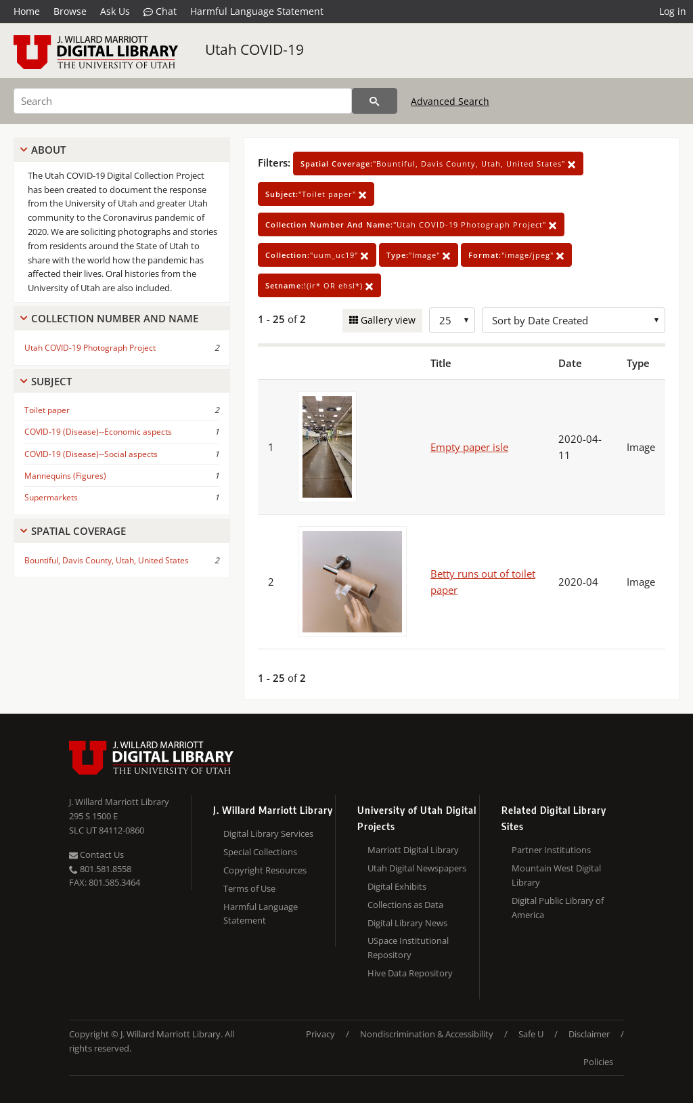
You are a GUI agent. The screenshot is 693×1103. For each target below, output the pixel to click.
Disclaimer (589, 1034)
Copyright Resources (265, 870)
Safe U (530, 1034)
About (48, 149)
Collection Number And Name (114, 318)
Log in (672, 11)
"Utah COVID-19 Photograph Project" (411, 224)
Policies (598, 1062)
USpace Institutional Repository (408, 947)
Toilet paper (47, 410)
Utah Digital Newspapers (416, 868)
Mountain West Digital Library (556, 875)
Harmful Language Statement (256, 11)
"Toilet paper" (316, 194)
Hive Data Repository (410, 973)
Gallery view (387, 319)
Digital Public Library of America (558, 907)
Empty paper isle (469, 447)
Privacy (320, 1034)
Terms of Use (249, 888)
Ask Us (115, 11)
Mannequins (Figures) (65, 475)
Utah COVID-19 (254, 49)
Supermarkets (51, 497)
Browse (70, 11)
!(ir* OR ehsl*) (319, 285)
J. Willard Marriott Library (119, 802)
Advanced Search (450, 101)
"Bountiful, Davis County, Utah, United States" (438, 163)
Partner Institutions (551, 850)
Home (27, 11)
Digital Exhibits (396, 886)
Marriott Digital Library (413, 850)
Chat (160, 11)
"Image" (418, 255)
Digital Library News (407, 923)
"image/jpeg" (516, 255)
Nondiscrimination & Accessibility (426, 1034)
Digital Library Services (268, 833)
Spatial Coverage (78, 531)
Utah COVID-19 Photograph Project (90, 347)
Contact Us (96, 854)
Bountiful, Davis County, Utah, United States (106, 560)
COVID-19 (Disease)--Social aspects (91, 454)
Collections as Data (405, 905)
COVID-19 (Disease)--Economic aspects (98, 431)
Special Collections (260, 852)
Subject (51, 381)
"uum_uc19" (317, 255)
